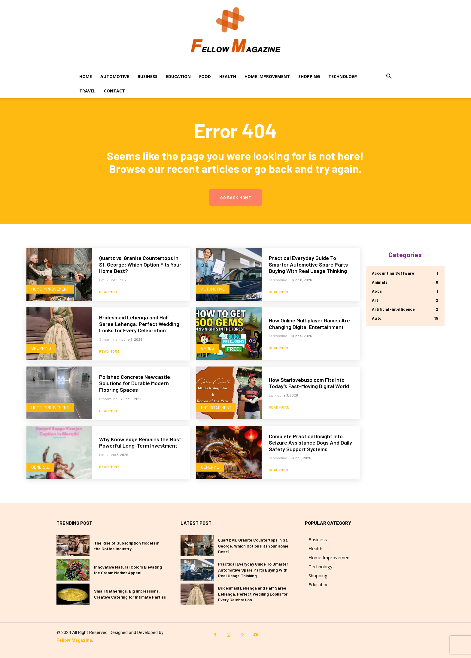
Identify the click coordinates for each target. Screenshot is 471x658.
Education (178, 76)
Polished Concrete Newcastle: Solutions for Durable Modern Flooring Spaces (135, 383)
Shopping (309, 76)
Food (205, 76)
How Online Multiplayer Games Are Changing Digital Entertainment (309, 323)
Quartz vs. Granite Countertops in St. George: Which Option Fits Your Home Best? (140, 264)
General (40, 466)
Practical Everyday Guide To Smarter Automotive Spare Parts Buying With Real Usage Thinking (308, 264)
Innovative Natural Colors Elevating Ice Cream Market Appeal (128, 569)
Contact (114, 91)
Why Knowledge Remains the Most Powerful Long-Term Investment (140, 442)
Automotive (114, 76)
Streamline (278, 280)
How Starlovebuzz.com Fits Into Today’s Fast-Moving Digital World (309, 383)
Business (147, 76)
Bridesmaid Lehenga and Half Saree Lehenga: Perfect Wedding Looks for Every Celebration (139, 324)
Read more (109, 292)
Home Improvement (267, 76)
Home (85, 76)
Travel (87, 91)
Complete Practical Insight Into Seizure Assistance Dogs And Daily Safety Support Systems (310, 442)
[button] (388, 77)
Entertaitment (216, 407)
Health (227, 76)
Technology (342, 76)
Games (207, 348)
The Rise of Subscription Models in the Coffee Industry (127, 545)
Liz (101, 280)
